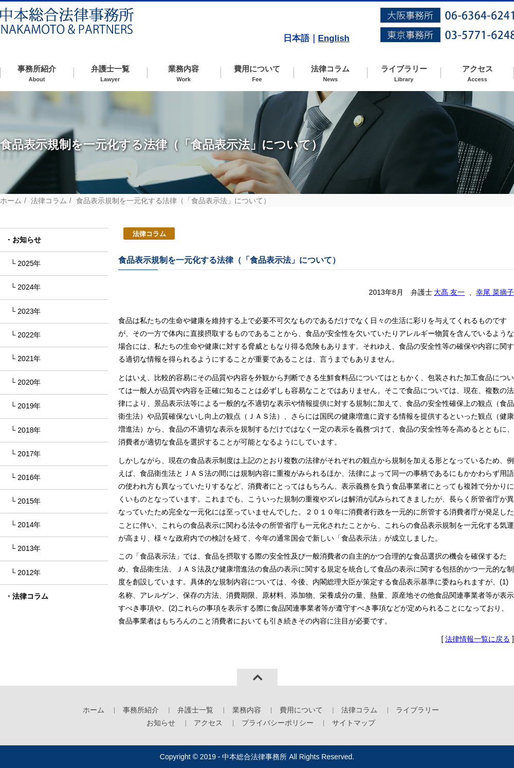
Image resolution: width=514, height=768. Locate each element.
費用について (257, 73)
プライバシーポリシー (278, 723)
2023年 (29, 311)
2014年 (29, 525)
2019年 (29, 406)
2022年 (29, 335)
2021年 (29, 358)
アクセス (477, 73)
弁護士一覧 (110, 73)
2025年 (29, 263)
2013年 (29, 548)
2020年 (29, 382)
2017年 (29, 454)
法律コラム (330, 73)
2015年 (29, 501)
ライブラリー (403, 73)
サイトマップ (353, 723)
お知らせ (26, 240)
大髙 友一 (449, 292)
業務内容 (184, 73)
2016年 (29, 477)
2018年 (29, 430)
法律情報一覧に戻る (477, 639)
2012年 (29, 572)
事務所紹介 (37, 73)
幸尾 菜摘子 (495, 292)
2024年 (29, 287)
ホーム (11, 200)
